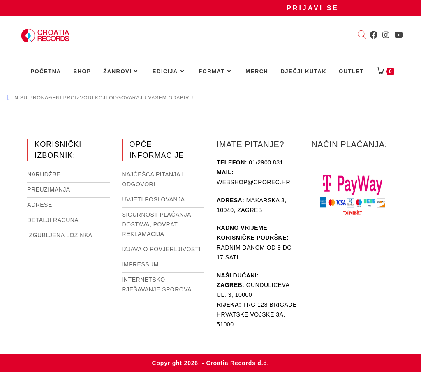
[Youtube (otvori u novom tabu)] (398, 34)
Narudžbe (43, 174)
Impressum (140, 264)
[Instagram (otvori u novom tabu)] (386, 34)
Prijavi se (313, 8)
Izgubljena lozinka (59, 235)
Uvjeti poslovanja (153, 199)
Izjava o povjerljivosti (161, 249)
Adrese (39, 204)
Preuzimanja (48, 189)
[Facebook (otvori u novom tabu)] (373, 34)
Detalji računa (53, 220)
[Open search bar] (362, 35)
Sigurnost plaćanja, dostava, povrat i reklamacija (157, 224)
